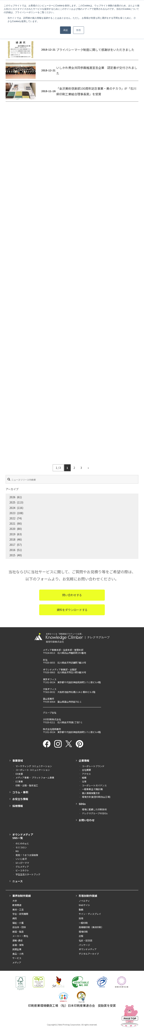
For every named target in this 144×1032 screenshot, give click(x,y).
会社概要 (86, 769)
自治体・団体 (19, 927)
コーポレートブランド (93, 766)
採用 (81, 918)
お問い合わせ (86, 820)
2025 (12, 502)
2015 (12, 555)
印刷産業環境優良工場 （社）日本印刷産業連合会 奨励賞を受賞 (72, 1005)
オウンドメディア (88, 949)
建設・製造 (18, 931)
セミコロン (21, 847)
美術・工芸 (18, 909)
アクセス (86, 773)
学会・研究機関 (20, 913)
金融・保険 (18, 944)
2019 (12, 534)
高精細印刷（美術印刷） (91, 927)
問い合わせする (72, 595)
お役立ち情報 (20, 799)
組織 (84, 777)
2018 (12, 539)
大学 (14, 900)
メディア (16, 962)
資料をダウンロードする (72, 610)
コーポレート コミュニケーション (33, 769)
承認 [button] (65, 30)
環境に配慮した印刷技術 (94, 809)
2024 (12, 508)
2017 (12, 545)
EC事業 (19, 781)
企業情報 (84, 760)
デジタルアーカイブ (89, 953)
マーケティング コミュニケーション (34, 766)
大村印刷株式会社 (52, 719)
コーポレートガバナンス (94, 785)
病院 (14, 918)
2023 (12, 513)
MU (17, 851)
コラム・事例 (20, 792)
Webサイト (84, 905)
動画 (81, 909)
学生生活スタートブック (28, 874)
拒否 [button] (78, 30)
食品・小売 (18, 953)
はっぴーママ (22, 862)
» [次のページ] (88, 468)
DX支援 (19, 773)
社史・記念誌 (85, 940)
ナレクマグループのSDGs (94, 813)
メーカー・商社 (20, 935)
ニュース (17, 881)
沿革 (84, 781)
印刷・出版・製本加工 (27, 785)
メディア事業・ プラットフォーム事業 (35, 777)
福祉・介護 (18, 922)
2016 (12, 550)
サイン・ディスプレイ (90, 913)
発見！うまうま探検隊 (27, 855)
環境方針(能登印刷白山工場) (96, 796)
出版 (81, 935)
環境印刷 (83, 931)
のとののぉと (22, 843)
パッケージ (84, 944)
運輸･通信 (17, 940)
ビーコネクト (22, 870)
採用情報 (17, 806)
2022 (12, 518)
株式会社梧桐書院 (52, 729)
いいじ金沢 (21, 858)
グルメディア (22, 866)
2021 (12, 523)
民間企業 (16, 949)
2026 (12, 497)
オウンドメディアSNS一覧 (22, 836)
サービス (16, 958)
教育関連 (16, 905)
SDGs (82, 804)
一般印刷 (83, 922)
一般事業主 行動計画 (92, 789)
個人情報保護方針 (91, 793)
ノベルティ (84, 900)
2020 (12, 529)
